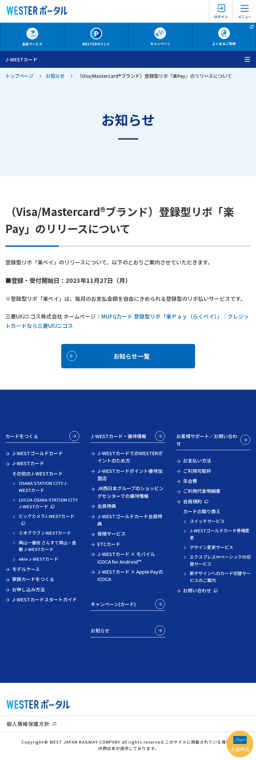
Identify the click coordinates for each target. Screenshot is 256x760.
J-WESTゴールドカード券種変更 (220, 534)
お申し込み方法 (28, 589)
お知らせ (55, 75)
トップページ (19, 75)
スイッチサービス (207, 521)
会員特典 (106, 506)
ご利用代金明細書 (202, 491)
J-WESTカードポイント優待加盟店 (129, 474)
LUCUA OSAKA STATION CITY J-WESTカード (48, 503)
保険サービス (111, 533)
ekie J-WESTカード (38, 559)
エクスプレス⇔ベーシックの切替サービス (220, 560)
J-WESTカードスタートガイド (44, 599)
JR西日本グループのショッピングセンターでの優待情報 (130, 492)
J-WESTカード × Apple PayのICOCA (130, 575)
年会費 (190, 481)
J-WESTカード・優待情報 (118, 436)
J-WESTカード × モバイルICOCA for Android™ (126, 558)
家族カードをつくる (33, 579)
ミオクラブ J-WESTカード (45, 533)
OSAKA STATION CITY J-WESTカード (43, 486)
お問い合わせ (197, 590)
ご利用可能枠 (197, 470)
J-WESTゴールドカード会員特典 (129, 520)
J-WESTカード (28, 463)
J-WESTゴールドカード (37, 453)
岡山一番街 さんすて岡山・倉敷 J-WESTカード (47, 546)
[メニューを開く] (247, 59)
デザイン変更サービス (211, 547)
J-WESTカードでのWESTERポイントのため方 (130, 457)
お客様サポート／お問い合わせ (206, 440)
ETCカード (108, 544)
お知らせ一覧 (131, 356)
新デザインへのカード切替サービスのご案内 (220, 576)
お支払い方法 (197, 460)
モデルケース (26, 569)
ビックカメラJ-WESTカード (46, 516)
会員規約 (192, 501)
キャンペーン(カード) (113, 604)
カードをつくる (21, 436)
